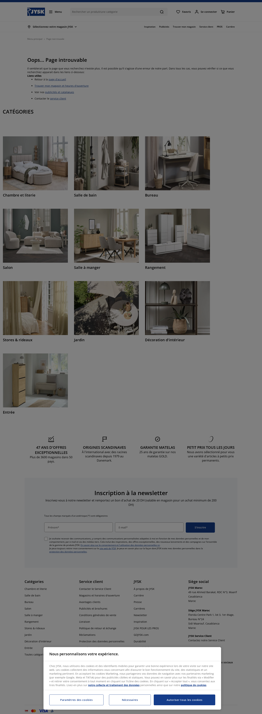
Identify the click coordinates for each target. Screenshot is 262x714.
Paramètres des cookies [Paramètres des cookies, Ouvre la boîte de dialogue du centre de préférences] (76, 700)
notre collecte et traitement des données (114, 685)
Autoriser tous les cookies (184, 700)
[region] (132, 678)
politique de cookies (193, 685)
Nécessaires (130, 700)
